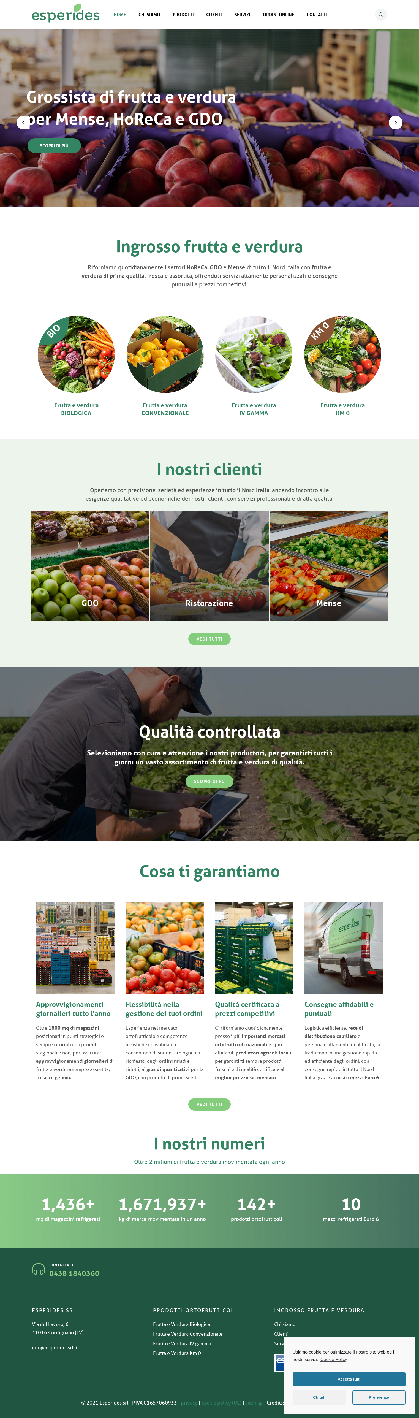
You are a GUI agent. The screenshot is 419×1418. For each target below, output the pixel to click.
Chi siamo (149, 14)
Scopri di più (54, 145)
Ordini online (278, 14)
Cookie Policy (333, 1359)
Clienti (214, 14)
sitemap (254, 1403)
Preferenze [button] (379, 1397)
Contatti (317, 14)
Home (120, 14)
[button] (209, 639)
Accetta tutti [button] (349, 1379)
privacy (189, 1403)
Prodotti (183, 14)
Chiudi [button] (319, 1397)
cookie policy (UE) (221, 1403)
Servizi (242, 14)
